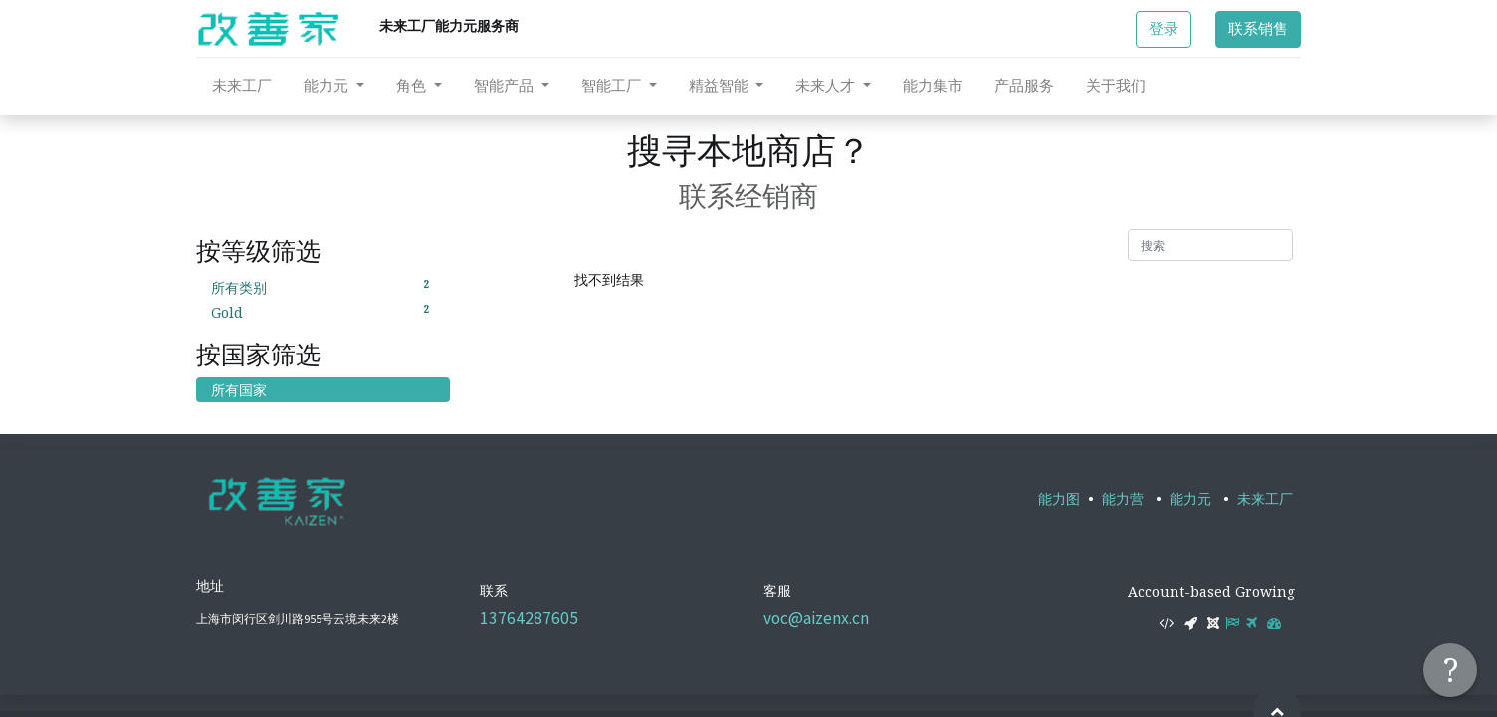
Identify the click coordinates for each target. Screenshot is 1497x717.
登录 (1163, 28)
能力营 (1123, 498)
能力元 (1190, 498)
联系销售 (1258, 28)
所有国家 (239, 389)
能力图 (1059, 498)
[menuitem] (242, 85)
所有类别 (323, 287)
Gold (323, 312)
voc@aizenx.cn (816, 618)
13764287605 (529, 618)
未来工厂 (1265, 498)
